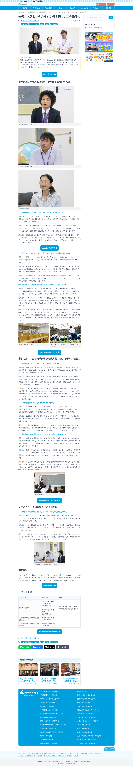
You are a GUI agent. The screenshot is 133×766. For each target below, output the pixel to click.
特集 (60, 8)
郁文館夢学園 (81, 691)
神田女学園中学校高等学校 (86, 695)
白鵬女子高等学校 (46, 736)
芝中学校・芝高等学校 (47, 706)
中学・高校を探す (36, 8)
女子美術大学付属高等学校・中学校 (52, 714)
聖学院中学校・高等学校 (48, 717)
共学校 (42, 24)
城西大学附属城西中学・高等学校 (88, 710)
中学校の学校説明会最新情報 (48, 632)
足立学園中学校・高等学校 (49, 691)
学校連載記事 (48, 8)
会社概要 (21, 756)
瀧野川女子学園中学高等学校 (49, 721)
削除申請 (69, 756)
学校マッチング (101, 4)
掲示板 (25, 8)
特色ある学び (53, 24)
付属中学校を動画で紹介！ (48, 352)
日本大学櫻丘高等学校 (84, 728)
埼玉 (47, 24)
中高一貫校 (24, 24)
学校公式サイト (48, 74)
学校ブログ (96, 8)
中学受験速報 (83, 753)
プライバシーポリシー (50, 756)
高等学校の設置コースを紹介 (48, 500)
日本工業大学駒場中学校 (48, 728)
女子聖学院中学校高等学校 (86, 714)
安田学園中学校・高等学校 (86, 743)
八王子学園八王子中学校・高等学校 (89, 736)
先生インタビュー (33, 24)
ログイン (111, 4)
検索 (110, 17)
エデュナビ (84, 8)
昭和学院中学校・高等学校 (49, 710)
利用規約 (39, 756)
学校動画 (108, 8)
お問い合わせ (62, 756)
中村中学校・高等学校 (84, 725)
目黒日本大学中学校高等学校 (86, 740)
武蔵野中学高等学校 (46, 740)
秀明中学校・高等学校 (84, 706)
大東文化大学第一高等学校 (86, 717)
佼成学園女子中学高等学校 (86, 699)
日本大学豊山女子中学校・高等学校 (52, 732)
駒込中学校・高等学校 (47, 702)
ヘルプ (76, 756)
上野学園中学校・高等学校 (49, 695)
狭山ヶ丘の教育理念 (48, 248)
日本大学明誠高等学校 (84, 732)
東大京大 (72, 8)
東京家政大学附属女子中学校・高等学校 (53, 725)
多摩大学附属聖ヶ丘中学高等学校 (88, 721)
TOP (19, 753)
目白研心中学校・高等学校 (49, 743)
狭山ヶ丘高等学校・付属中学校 (30, 20)
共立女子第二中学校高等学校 (49, 699)
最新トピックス (73, 753)
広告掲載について (30, 756)
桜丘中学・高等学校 (84, 702)
